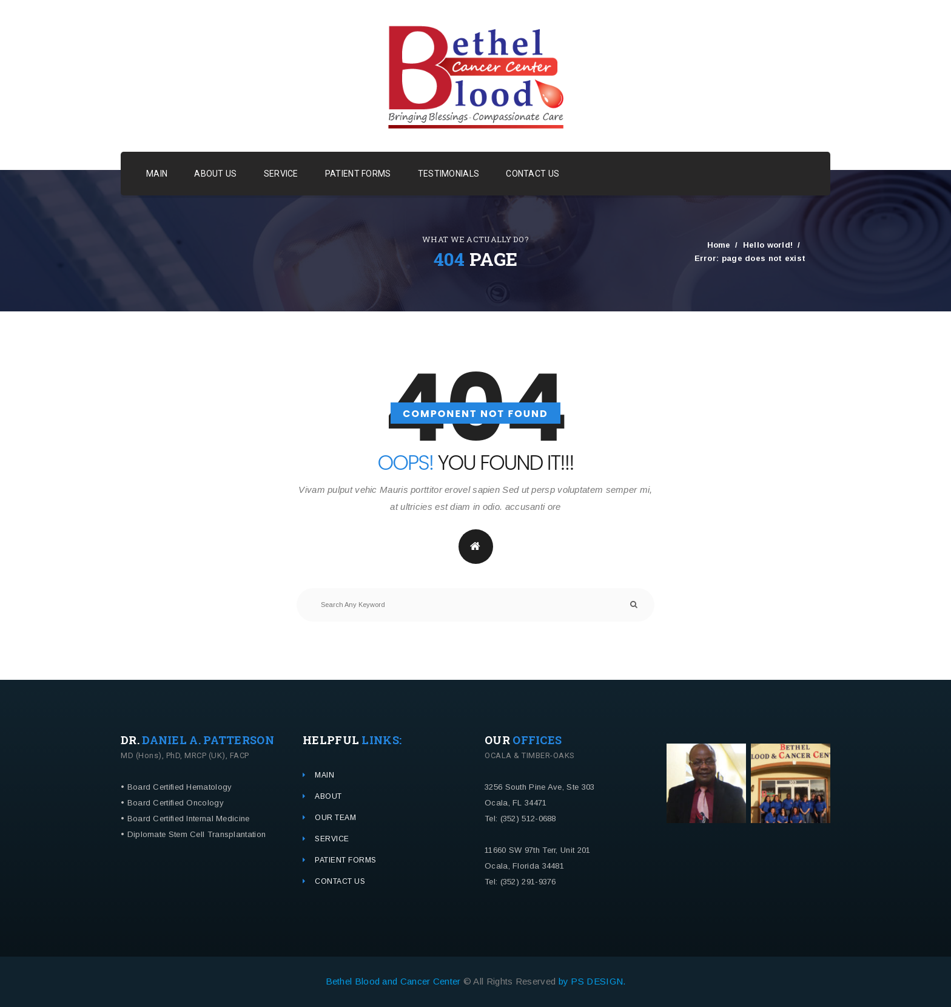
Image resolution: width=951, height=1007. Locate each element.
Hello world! (768, 244)
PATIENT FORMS (358, 173)
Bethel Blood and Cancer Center (394, 981)
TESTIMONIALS (449, 173)
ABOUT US (215, 173)
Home (719, 244)
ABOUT (328, 796)
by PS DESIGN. (592, 981)
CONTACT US (532, 173)
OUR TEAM (335, 817)
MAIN (156, 173)
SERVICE (281, 173)
